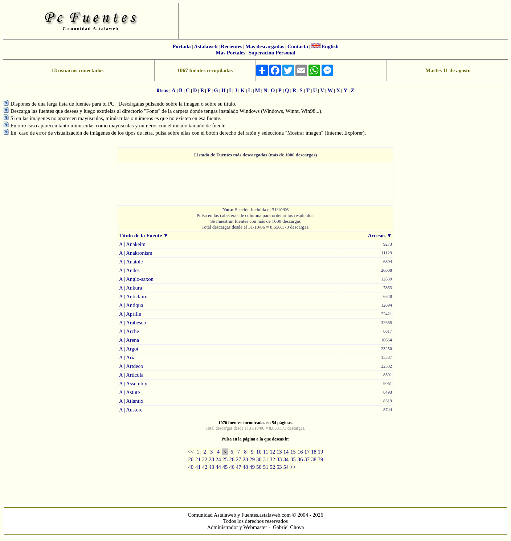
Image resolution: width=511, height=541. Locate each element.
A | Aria (127, 357)
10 (259, 452)
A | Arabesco (132, 322)
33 (279, 459)
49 (252, 467)
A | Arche (129, 331)
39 (320, 459)
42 (205, 467)
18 (313, 452)
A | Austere (131, 410)
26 (231, 459)
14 (286, 452)
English (330, 46)
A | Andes (129, 270)
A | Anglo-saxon (136, 279)
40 (191, 467)
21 (198, 459)
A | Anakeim (132, 244)
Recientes (231, 46)
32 (272, 459)
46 (231, 467)
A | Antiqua (131, 305)
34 (286, 459)
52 (272, 467)
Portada (181, 46)
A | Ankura (130, 288)
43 (211, 467)
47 (238, 467)
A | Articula (131, 375)
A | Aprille (130, 314)
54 (286, 467)
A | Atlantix (131, 401)
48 (245, 467)
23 (211, 459)
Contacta (297, 46)
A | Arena (129, 340)
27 (238, 459)
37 (307, 459)
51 (266, 467)
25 (225, 459)
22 (205, 459)
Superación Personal (272, 53)
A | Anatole (131, 262)
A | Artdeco (131, 366)
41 (198, 467)
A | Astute (129, 392)
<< (191, 452)
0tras (162, 90)
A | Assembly (133, 383)
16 (300, 452)
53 (279, 467)
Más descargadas (264, 46)
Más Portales (230, 53)
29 (252, 459)
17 (307, 452)
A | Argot (128, 349)
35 (293, 459)
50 (259, 467)
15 (293, 452)
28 (245, 459)
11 (265, 452)
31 (266, 459)
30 (259, 459)
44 (218, 467)
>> (293, 467)
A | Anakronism (135, 253)
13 (279, 452)
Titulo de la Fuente (140, 235)
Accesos (376, 235)
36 (300, 459)
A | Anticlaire (133, 296)
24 (218, 459)
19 (320, 452)
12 (272, 452)
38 (313, 459)
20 (191, 459)
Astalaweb (205, 46)
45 (225, 467)
